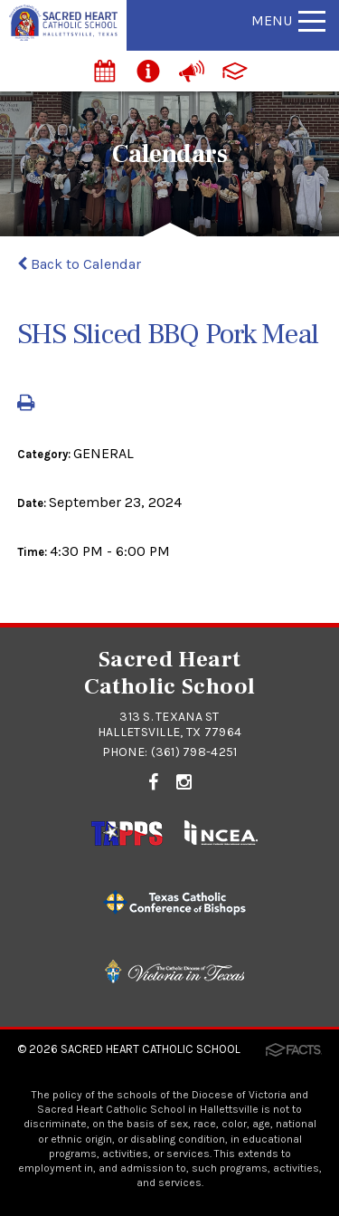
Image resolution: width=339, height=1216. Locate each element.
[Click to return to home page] (63, 35)
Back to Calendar (79, 264)
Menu (288, 20)
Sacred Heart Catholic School (150, 1049)
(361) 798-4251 (194, 752)
